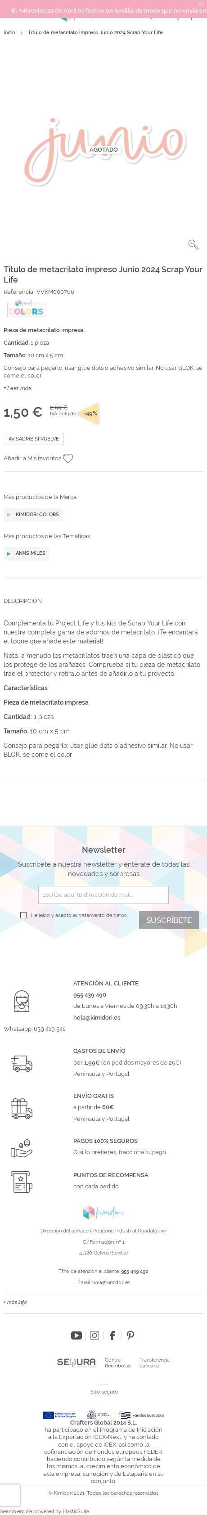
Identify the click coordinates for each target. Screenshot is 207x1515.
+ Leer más (18, 388)
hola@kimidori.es (111, 1283)
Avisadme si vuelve (34, 439)
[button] (193, 244)
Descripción (23, 601)
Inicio (9, 33)
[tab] (103, 608)
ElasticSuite (76, 1512)
